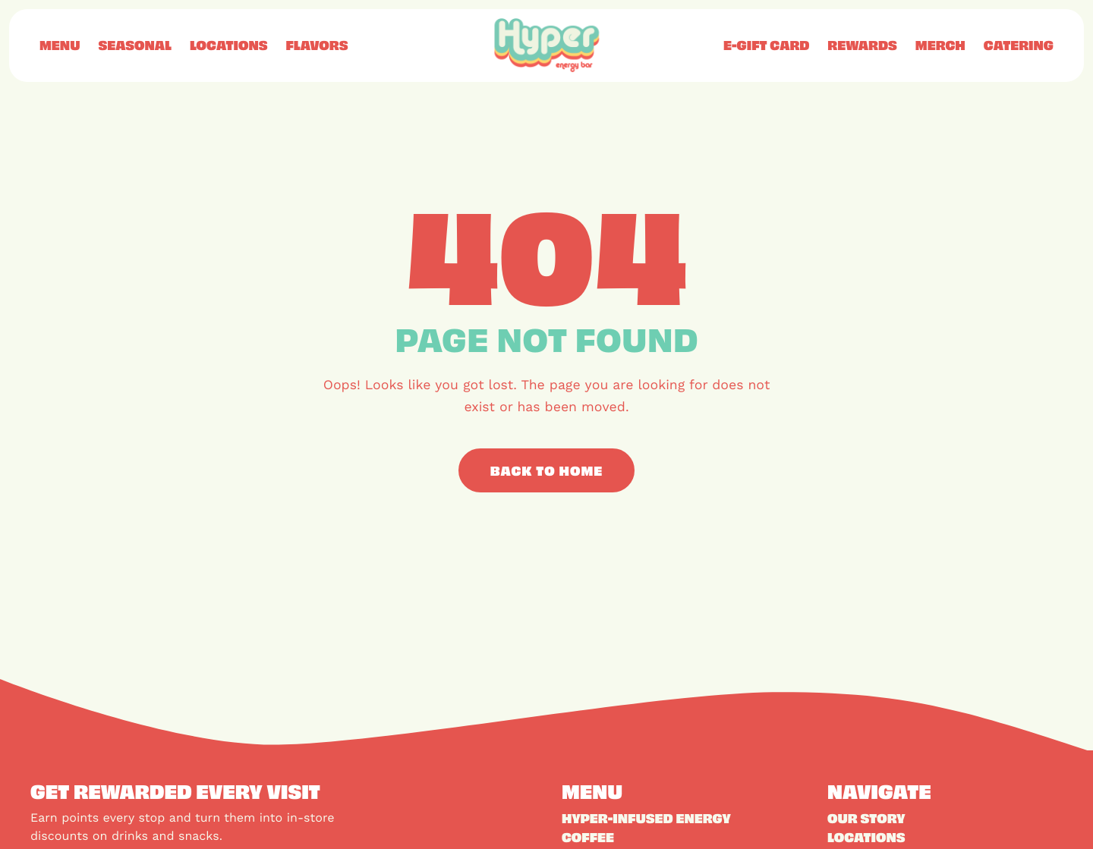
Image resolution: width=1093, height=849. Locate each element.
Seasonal (134, 44)
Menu (59, 44)
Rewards (861, 44)
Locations (229, 44)
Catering (1019, 44)
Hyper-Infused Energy (646, 818)
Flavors (316, 44)
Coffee (588, 837)
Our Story (866, 818)
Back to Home (546, 470)
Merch (940, 44)
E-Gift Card (766, 44)
